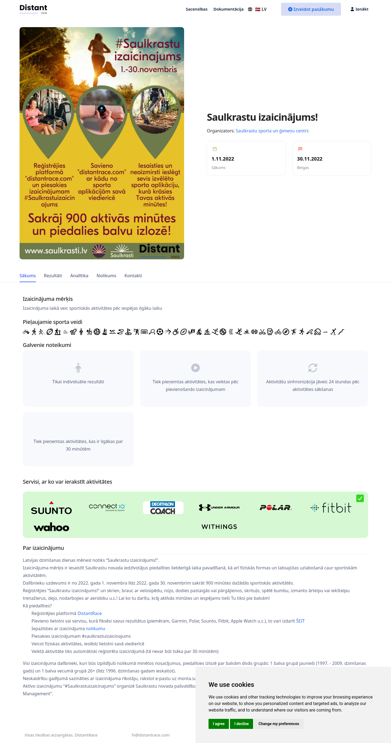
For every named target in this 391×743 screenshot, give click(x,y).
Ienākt (359, 9)
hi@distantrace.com (151, 735)
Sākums (28, 276)
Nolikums (106, 276)
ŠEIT (300, 621)
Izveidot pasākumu (311, 9)
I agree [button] (219, 724)
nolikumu (95, 629)
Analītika (79, 276)
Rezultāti (53, 276)
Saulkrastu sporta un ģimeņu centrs (272, 131)
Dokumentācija (228, 9)
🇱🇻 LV (257, 9)
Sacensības (196, 9)
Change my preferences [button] (278, 724)
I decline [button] (241, 724)
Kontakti (133, 276)
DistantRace (89, 613)
